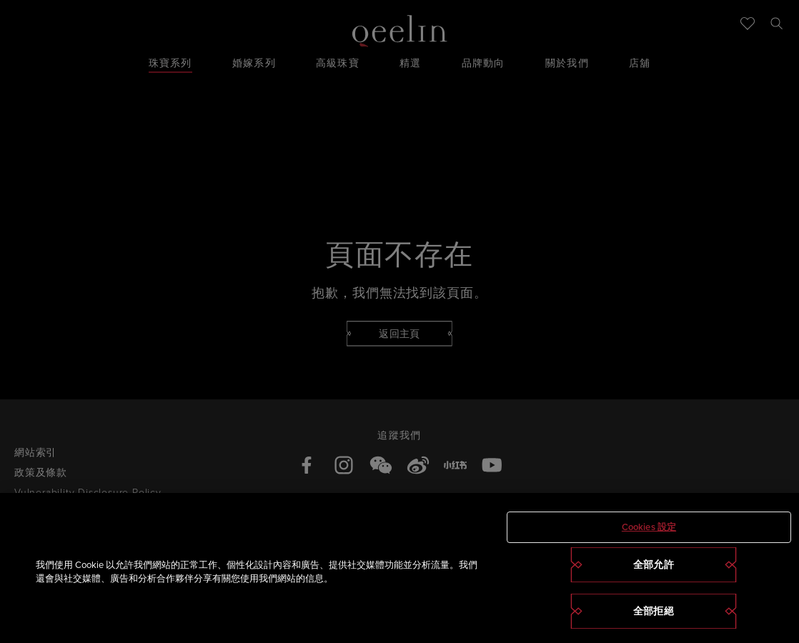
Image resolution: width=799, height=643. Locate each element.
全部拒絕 (653, 611)
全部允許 (653, 564)
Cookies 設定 (649, 527)
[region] (399, 568)
